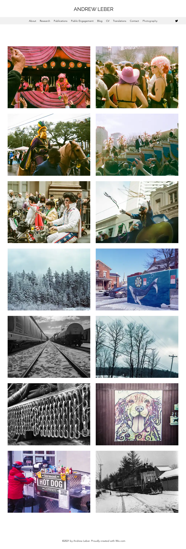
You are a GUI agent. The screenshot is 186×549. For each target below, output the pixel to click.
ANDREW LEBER (93, 9)
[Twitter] (176, 21)
